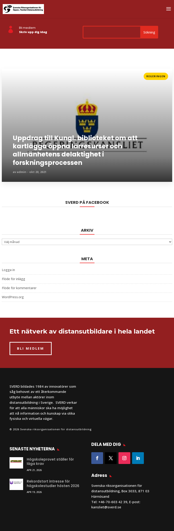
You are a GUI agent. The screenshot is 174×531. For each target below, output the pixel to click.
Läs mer (8, 75)
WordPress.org (13, 297)
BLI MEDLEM (30, 348)
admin (21, 172)
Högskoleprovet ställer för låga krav (50, 461)
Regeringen (155, 76)
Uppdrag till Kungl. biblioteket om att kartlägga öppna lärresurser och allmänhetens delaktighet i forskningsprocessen (75, 150)
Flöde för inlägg (13, 279)
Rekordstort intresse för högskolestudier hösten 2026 (53, 483)
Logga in (8, 270)
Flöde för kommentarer (19, 288)
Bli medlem (27, 28)
